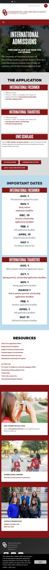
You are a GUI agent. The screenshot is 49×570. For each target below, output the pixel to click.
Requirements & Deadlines (10, 346)
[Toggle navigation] (3, 22)
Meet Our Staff (9, 527)
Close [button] (40, 562)
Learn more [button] (11, 567)
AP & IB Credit (6, 364)
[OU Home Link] (12, 1)
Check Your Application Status (11, 343)
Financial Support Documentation (12, 352)
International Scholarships (27, 97)
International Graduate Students (11, 379)
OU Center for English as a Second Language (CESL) (18, 367)
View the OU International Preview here (17, 477)
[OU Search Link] (14, 1)
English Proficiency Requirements (12, 349)
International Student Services (11, 355)
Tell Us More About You (9, 376)
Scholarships (5, 373)
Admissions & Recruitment (14, 543)
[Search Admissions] (36, 5)
